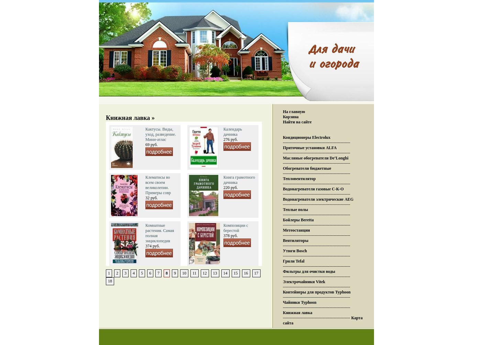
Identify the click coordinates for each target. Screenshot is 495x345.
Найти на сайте (297, 122)
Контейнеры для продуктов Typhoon (317, 292)
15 (236, 273)
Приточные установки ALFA (310, 147)
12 (205, 273)
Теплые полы (295, 209)
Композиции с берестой (235, 228)
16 (246, 273)
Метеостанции (296, 230)
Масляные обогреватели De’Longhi (316, 158)
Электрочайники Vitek (304, 281)
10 (184, 273)
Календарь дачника (232, 132)
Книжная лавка (297, 312)
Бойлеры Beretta (298, 220)
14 (225, 273)
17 (256, 273)
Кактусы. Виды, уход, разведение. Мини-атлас (160, 134)
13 (215, 273)
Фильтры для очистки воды (309, 271)
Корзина (291, 116)
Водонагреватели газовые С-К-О (313, 189)
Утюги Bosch (295, 250)
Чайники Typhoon (300, 302)
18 (110, 281)
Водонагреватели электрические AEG (318, 199)
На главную (294, 111)
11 (194, 273)
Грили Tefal (294, 261)
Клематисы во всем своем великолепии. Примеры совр (158, 185)
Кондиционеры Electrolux (306, 137)
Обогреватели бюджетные (307, 168)
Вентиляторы (295, 240)
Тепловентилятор (299, 178)
